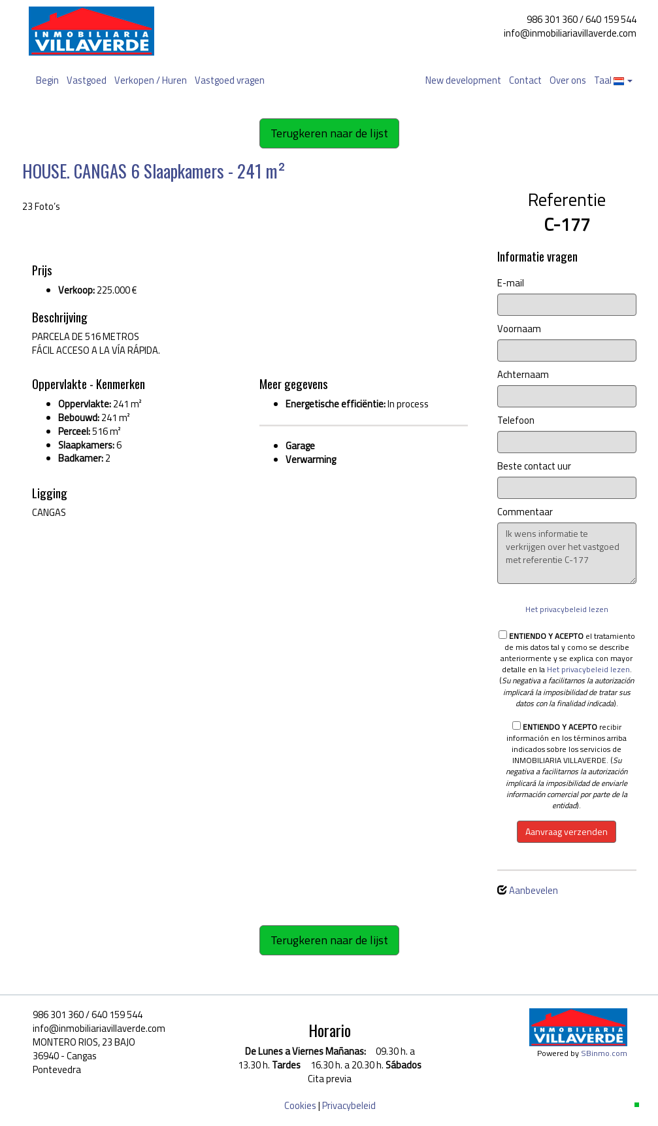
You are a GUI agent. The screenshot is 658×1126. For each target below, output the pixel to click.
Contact (525, 80)
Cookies (300, 1105)
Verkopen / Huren (150, 80)
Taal (613, 80)
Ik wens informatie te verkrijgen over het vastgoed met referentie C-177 (566, 553)
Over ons (568, 80)
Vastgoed (87, 80)
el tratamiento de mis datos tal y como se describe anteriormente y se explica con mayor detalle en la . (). (567, 669)
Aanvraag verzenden (566, 831)
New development (463, 80)
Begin (47, 80)
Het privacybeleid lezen (566, 609)
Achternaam (523, 375)
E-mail (510, 283)
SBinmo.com (604, 1053)
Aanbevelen (533, 890)
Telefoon (516, 421)
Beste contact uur (534, 466)
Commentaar (525, 512)
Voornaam (519, 329)
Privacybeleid (349, 1105)
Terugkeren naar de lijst (329, 133)
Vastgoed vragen (230, 80)
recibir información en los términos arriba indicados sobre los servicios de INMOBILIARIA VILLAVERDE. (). (566, 766)
